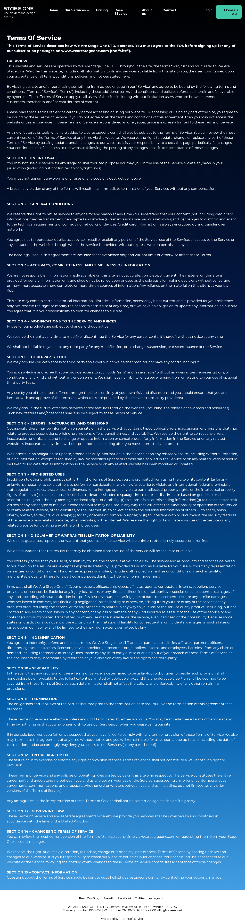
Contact (170, 10)
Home (53, 10)
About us (147, 12)
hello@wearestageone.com (133, 877)
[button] (77, 10)
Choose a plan (231, 12)
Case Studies (121, 12)
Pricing (102, 10)
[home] (24, 12)
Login (208, 10)
